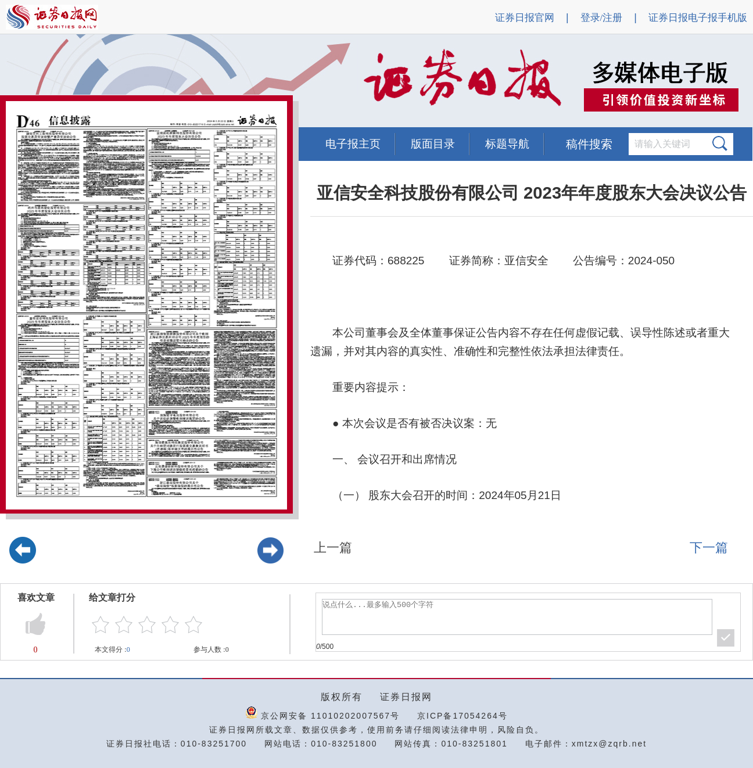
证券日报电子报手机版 (697, 17)
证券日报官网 (524, 17)
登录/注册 (601, 17)
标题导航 (507, 144)
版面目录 (433, 144)
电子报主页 (353, 144)
